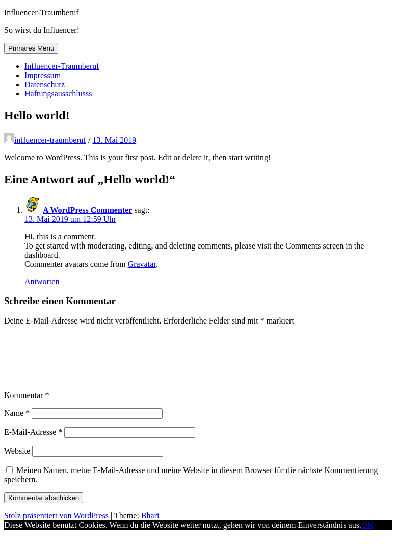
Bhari (150, 528)
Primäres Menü (31, 48)
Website (17, 463)
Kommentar (26, 407)
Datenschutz (44, 84)
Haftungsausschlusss (58, 93)
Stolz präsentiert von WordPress (57, 528)
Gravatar (142, 264)
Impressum (42, 75)
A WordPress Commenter (87, 210)
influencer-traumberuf (50, 140)
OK (367, 537)
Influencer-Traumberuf (41, 12)
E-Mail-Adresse (33, 444)
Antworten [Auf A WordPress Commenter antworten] (41, 281)
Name (17, 425)
